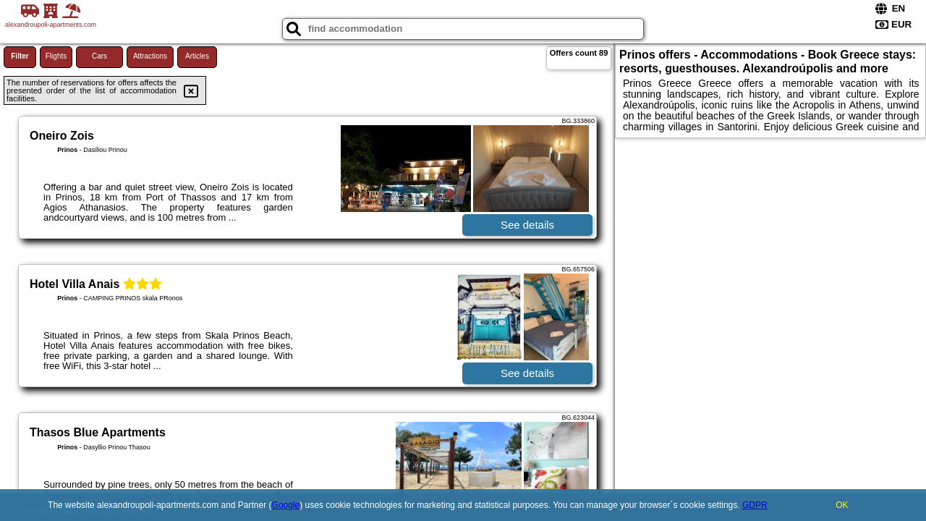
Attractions (150, 56)
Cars (99, 56)
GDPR (755, 505)
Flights (56, 56)
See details (527, 225)
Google (286, 505)
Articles (197, 56)
